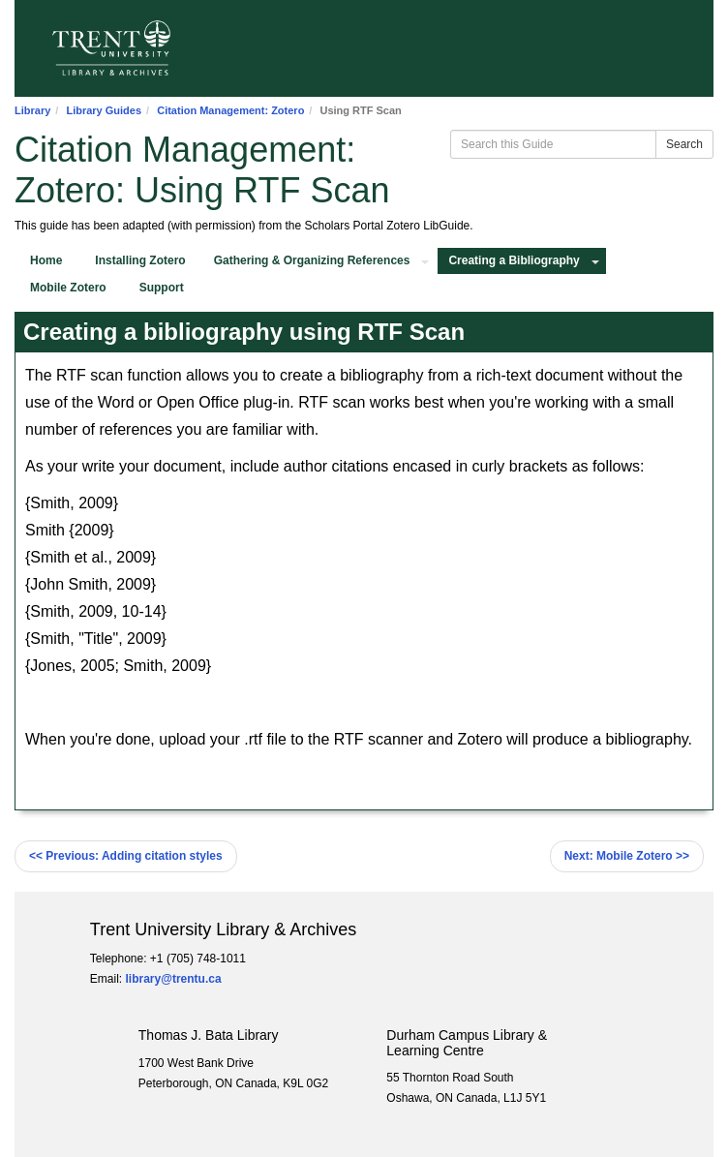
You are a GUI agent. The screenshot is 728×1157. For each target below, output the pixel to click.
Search (684, 144)
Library (32, 110)
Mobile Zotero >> (626, 856)
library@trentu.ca (174, 979)
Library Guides (103, 110)
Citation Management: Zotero (230, 110)
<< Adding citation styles (126, 856)
